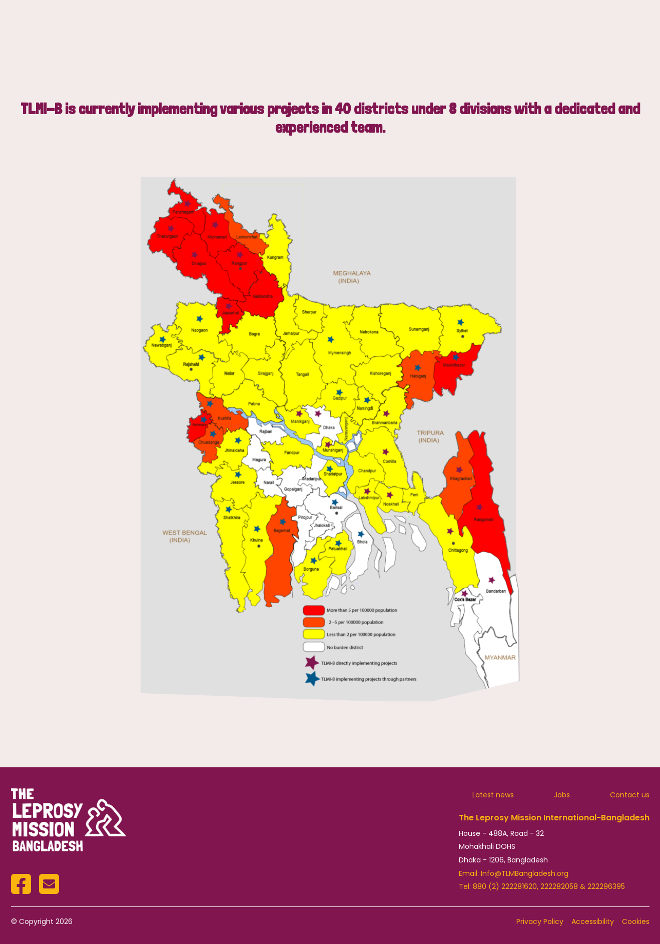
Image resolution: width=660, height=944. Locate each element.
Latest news (493, 795)
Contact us (629, 795)
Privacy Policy (539, 921)
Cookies (635, 921)
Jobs (562, 795)
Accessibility (592, 921)
